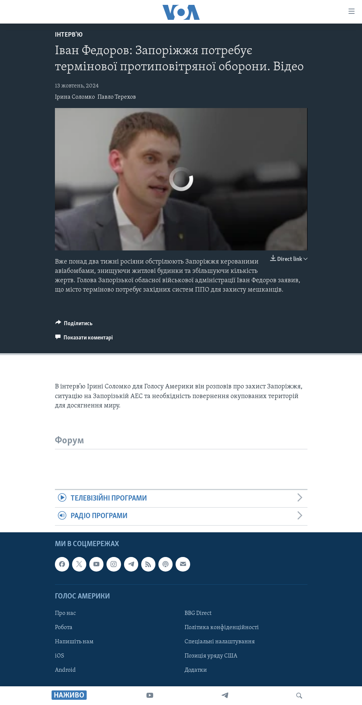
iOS (59, 656)
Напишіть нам (74, 642)
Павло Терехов (117, 97)
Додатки (196, 670)
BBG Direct (198, 613)
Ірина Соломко (75, 97)
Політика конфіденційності (222, 628)
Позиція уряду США (211, 656)
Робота (63, 628)
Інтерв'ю (69, 35)
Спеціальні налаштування (220, 642)
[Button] (74, 325)
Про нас (65, 613)
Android (65, 670)
